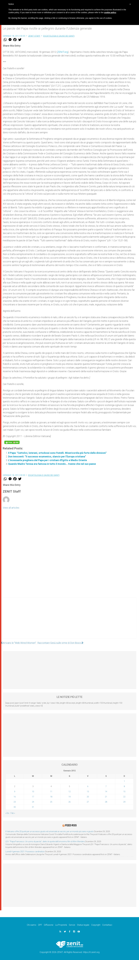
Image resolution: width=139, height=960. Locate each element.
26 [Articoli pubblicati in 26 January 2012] (69, 802)
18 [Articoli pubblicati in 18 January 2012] (51, 797)
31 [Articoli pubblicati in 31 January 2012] (33, 807)
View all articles (11, 507)
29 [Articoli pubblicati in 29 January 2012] (124, 802)
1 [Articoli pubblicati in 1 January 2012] (124, 781)
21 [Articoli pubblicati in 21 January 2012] (106, 797)
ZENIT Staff (34, 36)
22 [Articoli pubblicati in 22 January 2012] (124, 797)
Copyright (95, 924)
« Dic (7, 813)
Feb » (13, 813)
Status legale (83, 924)
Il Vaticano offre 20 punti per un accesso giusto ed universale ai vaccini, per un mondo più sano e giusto (49, 831)
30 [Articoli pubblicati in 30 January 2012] (15, 807)
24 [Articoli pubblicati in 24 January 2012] (33, 802)
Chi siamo (31, 924)
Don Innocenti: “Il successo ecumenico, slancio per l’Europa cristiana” (47, 456)
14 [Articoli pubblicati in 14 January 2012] (106, 791)
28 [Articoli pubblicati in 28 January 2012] (106, 802)
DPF (40, 924)
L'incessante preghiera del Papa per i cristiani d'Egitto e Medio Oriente (47, 460)
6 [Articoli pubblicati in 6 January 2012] (87, 786)
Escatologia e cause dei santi (59, 36)
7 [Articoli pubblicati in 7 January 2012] (106, 786)
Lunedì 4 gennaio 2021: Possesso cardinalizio (25, 851)
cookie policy (110, 12)
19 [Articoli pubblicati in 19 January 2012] (69, 797)
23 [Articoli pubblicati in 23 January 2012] (15, 802)
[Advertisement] (69, 621)
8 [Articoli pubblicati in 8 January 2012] (124, 786)
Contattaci (107, 924)
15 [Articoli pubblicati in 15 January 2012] (124, 791)
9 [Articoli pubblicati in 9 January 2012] (14, 791)
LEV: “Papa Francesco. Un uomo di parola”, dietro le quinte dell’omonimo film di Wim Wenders (45, 841)
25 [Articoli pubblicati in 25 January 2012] (51, 802)
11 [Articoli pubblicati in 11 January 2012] (51, 791)
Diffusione (48, 924)
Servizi (72, 924)
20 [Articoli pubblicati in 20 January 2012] (88, 797)
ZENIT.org (62, 51)
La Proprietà (61, 924)
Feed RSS (71, 825)
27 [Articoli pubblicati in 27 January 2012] (88, 802)
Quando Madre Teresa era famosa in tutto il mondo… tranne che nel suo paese (52, 463)
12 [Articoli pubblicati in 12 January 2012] (69, 791)
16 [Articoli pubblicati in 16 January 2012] (15, 797)
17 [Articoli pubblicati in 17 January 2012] (33, 797)
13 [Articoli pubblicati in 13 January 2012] (88, 791)
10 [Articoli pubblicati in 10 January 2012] (33, 791)
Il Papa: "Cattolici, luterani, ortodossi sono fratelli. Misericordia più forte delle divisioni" (57, 452)
